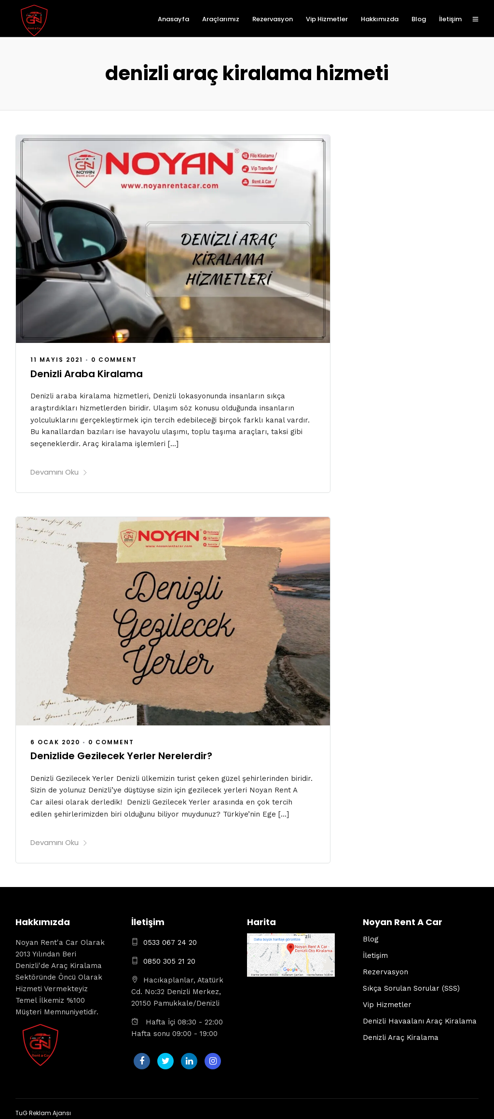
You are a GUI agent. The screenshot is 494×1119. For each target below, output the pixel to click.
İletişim (450, 19)
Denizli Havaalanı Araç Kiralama (420, 1016)
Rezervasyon (272, 19)
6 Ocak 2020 (55, 739)
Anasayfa (173, 19)
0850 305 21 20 (169, 957)
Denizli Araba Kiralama (86, 373)
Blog (419, 19)
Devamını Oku (59, 469)
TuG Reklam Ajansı (43, 1109)
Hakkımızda (379, 19)
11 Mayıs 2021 (56, 359)
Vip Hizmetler (327, 19)
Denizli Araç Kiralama (401, 1033)
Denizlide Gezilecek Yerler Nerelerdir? (121, 753)
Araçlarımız (220, 19)
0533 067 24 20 (170, 938)
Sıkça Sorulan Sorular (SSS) (411, 984)
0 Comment (114, 359)
